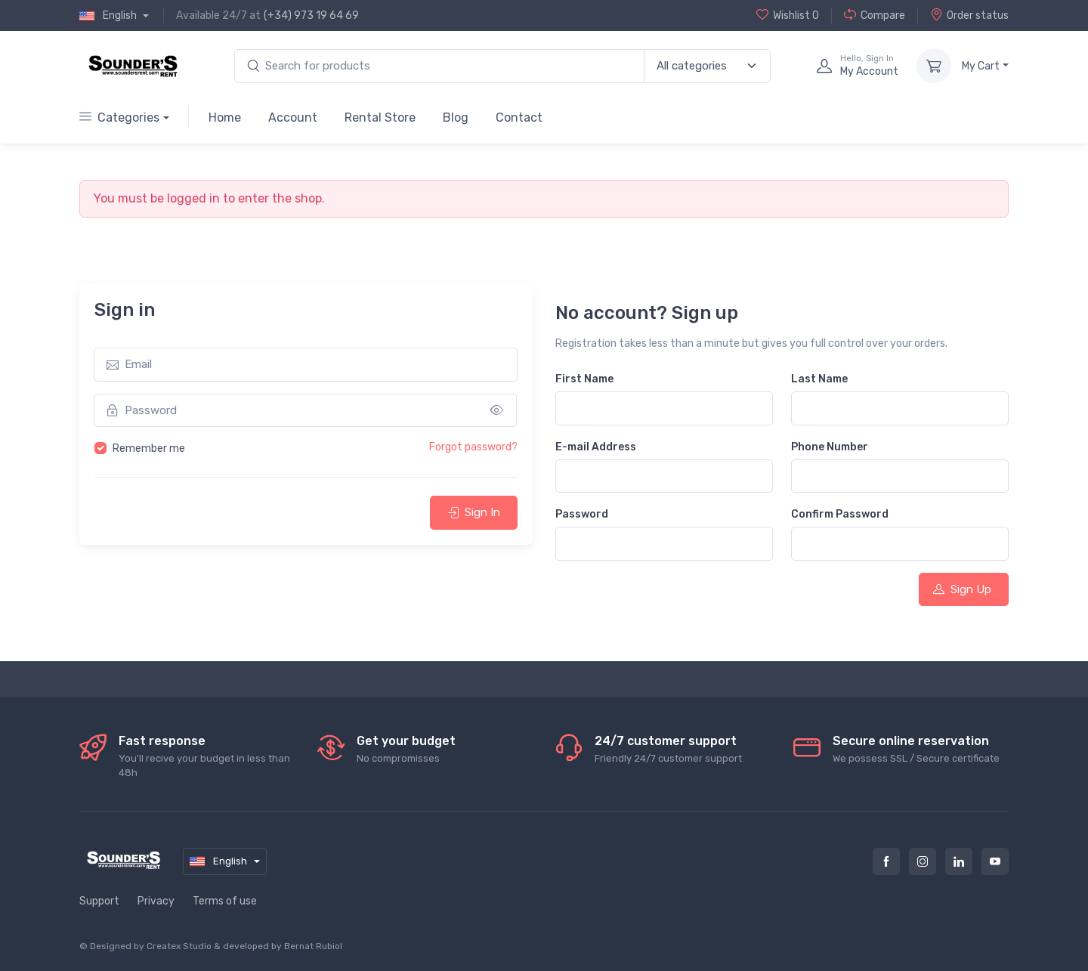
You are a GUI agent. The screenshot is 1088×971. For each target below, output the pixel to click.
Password (581, 514)
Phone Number (829, 447)
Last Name (819, 379)
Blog (455, 117)
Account (292, 117)
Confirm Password (840, 514)
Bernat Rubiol (313, 946)
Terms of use (225, 901)
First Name (584, 379)
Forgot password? (473, 447)
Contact (519, 117)
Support (99, 901)
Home (225, 117)
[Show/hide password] (496, 410)
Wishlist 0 (787, 15)
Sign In (473, 512)
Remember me (149, 448)
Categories (119, 117)
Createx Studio (179, 946)
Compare (874, 15)
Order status (969, 15)
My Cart (981, 66)
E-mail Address (595, 447)
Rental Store (380, 117)
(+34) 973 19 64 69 (311, 15)
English (109, 15)
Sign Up (962, 589)
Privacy (156, 901)
